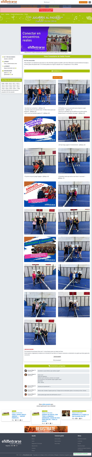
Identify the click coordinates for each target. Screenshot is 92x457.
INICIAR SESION (83, 2)
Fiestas (14, 411)
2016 (14, 85)
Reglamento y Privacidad (37, 443)
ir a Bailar (44, 411)
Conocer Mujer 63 (32, 374)
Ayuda (33, 441)
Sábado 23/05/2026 (21, 415)
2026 (14, 88)
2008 (3, 83)
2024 (7, 88)
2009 (6, 83)
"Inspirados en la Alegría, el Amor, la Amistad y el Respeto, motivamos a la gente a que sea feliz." (54, 455)
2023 (3, 88)
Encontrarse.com (27, 455)
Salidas (7, 14)
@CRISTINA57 (7, 74)
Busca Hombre (58, 441)
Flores (26, 14)
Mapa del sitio (35, 445)
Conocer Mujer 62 (32, 385)
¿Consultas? (57, 360)
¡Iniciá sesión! (57, 356)
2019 (7, 87)
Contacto (34, 448)
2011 (14, 83)
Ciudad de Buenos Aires (17, 14)
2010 (10, 83)
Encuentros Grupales (82, 438)
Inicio (2, 14)
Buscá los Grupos (81, 445)
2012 (18, 83)
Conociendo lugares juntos (79, 411)
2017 (18, 85)
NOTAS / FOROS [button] (67, 6)
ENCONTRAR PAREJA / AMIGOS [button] (29, 6)
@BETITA (6, 72)
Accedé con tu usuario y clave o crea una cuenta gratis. (46, 10)
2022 (18, 87)
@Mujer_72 (41, 108)
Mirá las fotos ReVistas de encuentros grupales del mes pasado (11, 90)
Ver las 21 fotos (58, 77)
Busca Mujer (57, 443)
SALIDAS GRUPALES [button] (54, 6)
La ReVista (80, 441)
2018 (3, 87)
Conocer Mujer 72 (32, 370)
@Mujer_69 (46, 113)
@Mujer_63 (33, 111)
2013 (3, 85)
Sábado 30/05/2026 (81, 414)
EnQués (79, 443)
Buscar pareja (57, 438)
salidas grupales (46, 404)
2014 (7, 85)
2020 (10, 87)
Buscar (33, 438)
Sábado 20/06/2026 (51, 417)
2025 (10, 88)
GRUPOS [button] (43, 6)
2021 (14, 87)
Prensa (33, 450)
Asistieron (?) (56, 71)
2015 (10, 85)
